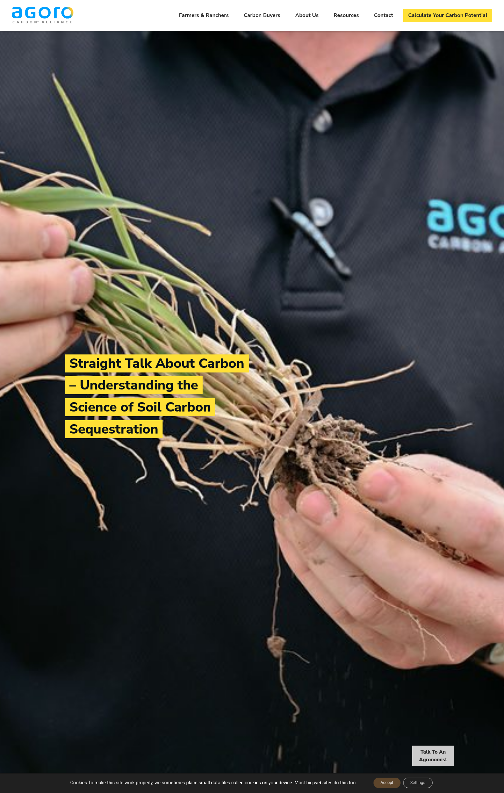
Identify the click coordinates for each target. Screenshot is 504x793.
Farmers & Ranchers (204, 15)
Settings (421, 782)
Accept (383, 782)
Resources (346, 15)
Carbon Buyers (262, 15)
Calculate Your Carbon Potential (447, 15)
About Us (307, 15)
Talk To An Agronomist (433, 756)
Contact (383, 15)
